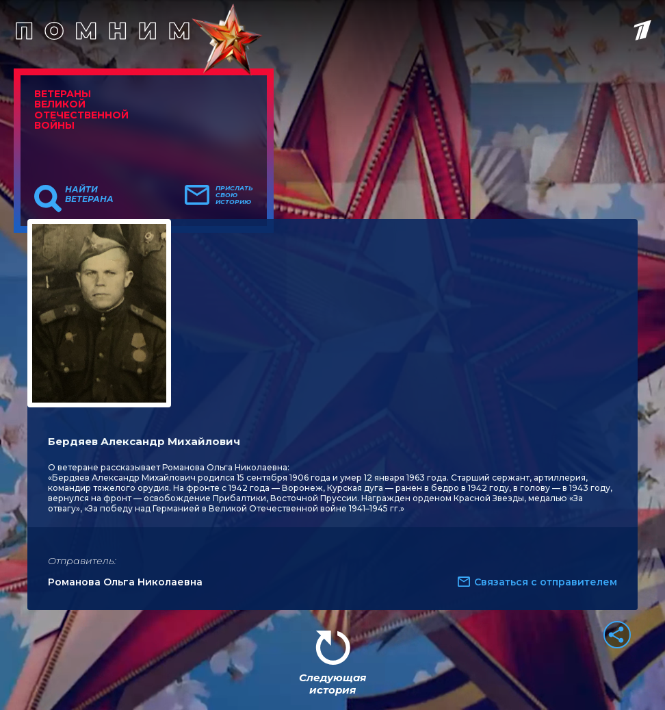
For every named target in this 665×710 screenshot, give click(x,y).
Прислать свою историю (234, 195)
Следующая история (332, 683)
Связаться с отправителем (545, 582)
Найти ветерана (89, 194)
